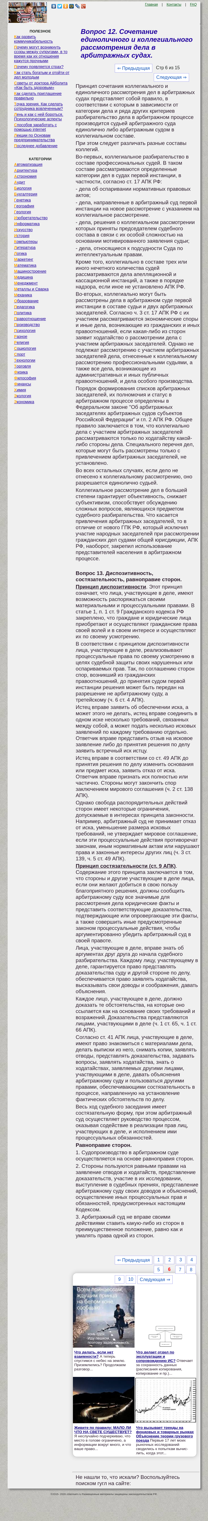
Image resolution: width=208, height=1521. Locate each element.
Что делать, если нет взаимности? (93, 1354)
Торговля (22, 366)
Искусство (23, 229)
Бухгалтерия (25, 194)
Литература (25, 247)
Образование (26, 301)
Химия (20, 390)
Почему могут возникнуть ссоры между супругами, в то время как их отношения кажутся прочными (41, 54)
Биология (23, 188)
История (21, 235)
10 (130, 1279)
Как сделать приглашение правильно (38, 95)
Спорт (19, 354)
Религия (21, 342)
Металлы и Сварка (31, 289)
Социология (25, 348)
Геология (22, 212)
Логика (20, 253)
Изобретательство (31, 218)
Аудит (19, 182)
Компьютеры (26, 241)
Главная (151, 4)
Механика (23, 295)
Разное (20, 336)
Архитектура (25, 170)
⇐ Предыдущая (133, 68)
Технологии (24, 360)
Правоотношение (30, 318)
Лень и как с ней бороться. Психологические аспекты (38, 116)
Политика (23, 313)
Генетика (22, 200)
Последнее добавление (36, 146)
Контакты (173, 4)
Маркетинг (23, 259)
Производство (27, 324)
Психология (25, 330)
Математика (25, 265)
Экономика (24, 402)
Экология (22, 396)
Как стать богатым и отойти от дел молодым (42, 74)
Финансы (22, 384)
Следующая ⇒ (171, 77)
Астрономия (25, 176)
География (24, 206)
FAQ (193, 4)
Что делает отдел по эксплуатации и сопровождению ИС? (156, 1356)
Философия (25, 378)
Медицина (23, 277)
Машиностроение (30, 271)
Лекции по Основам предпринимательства (34, 137)
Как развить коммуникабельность (33, 39)
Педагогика (24, 307)
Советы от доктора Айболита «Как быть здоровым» (41, 85)
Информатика (27, 224)
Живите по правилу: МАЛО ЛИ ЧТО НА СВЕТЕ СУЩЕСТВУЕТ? (103, 1429)
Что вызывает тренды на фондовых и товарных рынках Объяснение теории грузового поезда (165, 1433)
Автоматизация (28, 164)
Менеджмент (26, 283)
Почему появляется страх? (39, 66)
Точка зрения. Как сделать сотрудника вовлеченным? (38, 106)
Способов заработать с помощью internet (35, 127)
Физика (21, 372)
